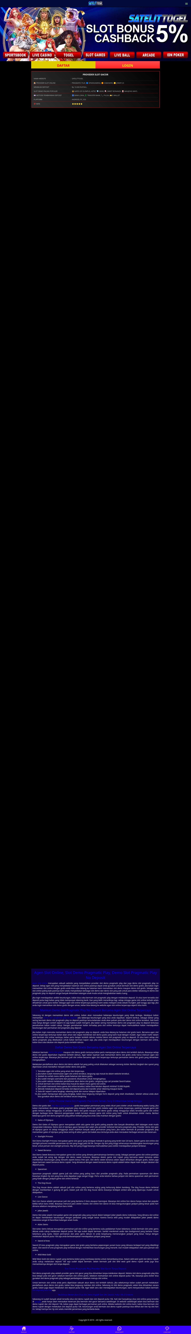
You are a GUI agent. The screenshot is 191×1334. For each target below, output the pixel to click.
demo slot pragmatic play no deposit (60, 1017)
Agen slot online (39, 983)
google (38, 1301)
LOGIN (127, 65)
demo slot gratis (56, 1052)
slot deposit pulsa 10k (41, 1290)
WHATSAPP (119, 1329)
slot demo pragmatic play (62, 1105)
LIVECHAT (167, 1329)
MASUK (24, 1329)
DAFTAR (63, 65)
